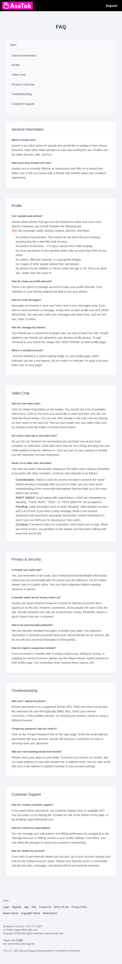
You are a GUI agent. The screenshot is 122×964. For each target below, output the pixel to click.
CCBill (19, 940)
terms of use (61, 907)
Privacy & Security (23, 84)
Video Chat (18, 74)
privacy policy (79, 907)
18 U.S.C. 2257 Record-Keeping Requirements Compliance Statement (41, 950)
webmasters (50, 913)
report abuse (10, 913)
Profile (16, 65)
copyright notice (30, 913)
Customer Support (23, 103)
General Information (24, 55)
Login (6, 907)
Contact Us (45, 907)
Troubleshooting (22, 94)
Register (112, 6)
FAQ (34, 907)
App (26, 907)
